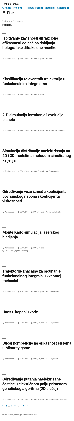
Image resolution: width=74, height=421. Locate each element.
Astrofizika (53, 130)
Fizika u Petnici (10, 3)
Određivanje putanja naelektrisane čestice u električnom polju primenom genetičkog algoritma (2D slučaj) (34, 384)
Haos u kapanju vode (20, 312)
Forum (39, 7)
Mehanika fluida (54, 212)
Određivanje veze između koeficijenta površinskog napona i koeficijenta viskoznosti (34, 196)
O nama (6, 7)
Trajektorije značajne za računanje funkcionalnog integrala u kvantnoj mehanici (31, 276)
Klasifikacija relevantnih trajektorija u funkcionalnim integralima (33, 81)
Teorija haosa (54, 323)
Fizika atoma (9, 251)
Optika (51, 59)
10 (22, 406)
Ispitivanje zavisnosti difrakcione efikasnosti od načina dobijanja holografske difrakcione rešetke (30, 43)
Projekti (17, 7)
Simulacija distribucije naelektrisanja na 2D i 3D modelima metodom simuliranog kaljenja (36, 156)
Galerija (61, 7)
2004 (35, 171)
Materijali (50, 7)
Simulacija (61, 130)
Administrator (10, 59)
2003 (35, 400)
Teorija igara (53, 359)
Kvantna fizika (54, 292)
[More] (68, 8)
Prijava (30, 7)
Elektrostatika (54, 171)
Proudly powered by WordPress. (26, 415)
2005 (35, 59)
